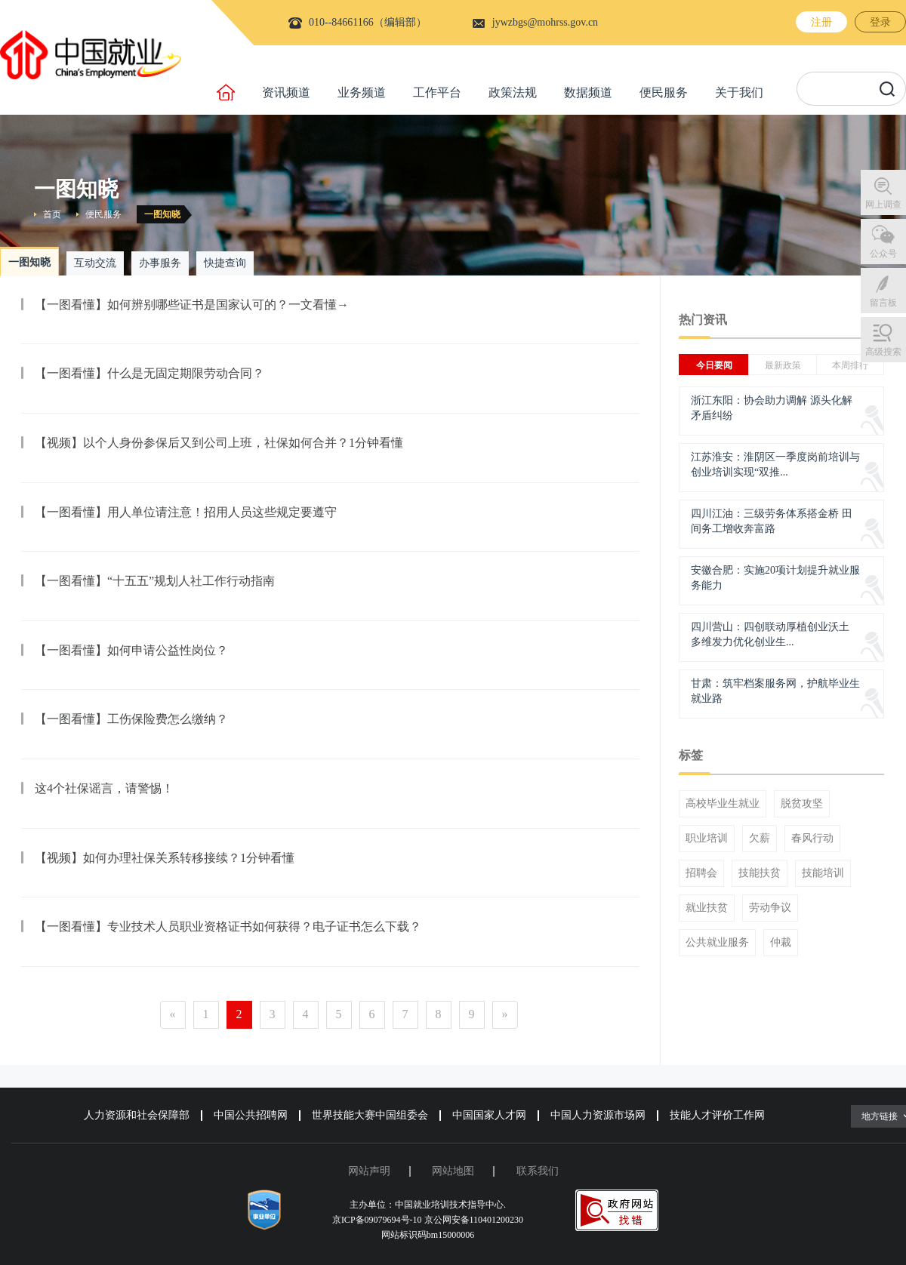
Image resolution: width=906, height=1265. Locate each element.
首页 (52, 214)
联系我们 (537, 1171)
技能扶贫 (759, 873)
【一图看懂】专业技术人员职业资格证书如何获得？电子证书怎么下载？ (228, 926)
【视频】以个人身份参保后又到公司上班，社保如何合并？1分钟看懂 (219, 442)
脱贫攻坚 (802, 804)
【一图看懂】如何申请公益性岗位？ (131, 650)
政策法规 (512, 92)
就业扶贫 (707, 908)
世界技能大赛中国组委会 (370, 1115)
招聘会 (701, 873)
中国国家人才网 (489, 1115)
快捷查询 (225, 263)
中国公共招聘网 (251, 1115)
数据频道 (588, 92)
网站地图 (453, 1171)
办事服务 (160, 263)
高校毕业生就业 (723, 804)
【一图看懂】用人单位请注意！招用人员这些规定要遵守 (186, 512)
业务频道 (361, 92)
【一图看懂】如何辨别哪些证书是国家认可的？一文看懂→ (192, 304)
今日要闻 (714, 365)
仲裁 (780, 942)
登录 (880, 22)
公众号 (883, 253)
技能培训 (823, 873)
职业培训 (707, 838)
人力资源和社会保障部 (137, 1115)
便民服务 (663, 92)
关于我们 (739, 92)
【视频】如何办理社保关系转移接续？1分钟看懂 (164, 857)
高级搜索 (883, 351)
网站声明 (369, 1171)
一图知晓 (162, 214)
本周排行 (850, 365)
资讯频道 (286, 92)
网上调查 (883, 204)
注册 (821, 22)
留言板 (883, 302)
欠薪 (759, 838)
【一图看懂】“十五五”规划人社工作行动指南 (155, 580)
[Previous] (173, 1015)
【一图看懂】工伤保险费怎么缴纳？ (131, 719)
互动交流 (95, 263)
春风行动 (812, 838)
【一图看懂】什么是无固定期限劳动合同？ (149, 373)
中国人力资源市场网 (598, 1115)
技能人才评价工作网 (717, 1115)
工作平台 (437, 92)
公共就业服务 (717, 942)
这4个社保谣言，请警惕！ (104, 788)
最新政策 (783, 365)
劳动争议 (770, 908)
